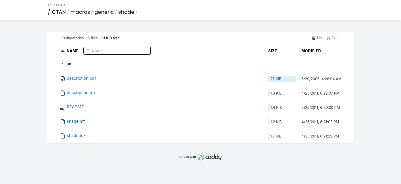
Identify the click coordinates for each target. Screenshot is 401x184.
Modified (311, 51)
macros (80, 12)
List (317, 38)
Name (73, 50)
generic (104, 12)
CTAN (59, 12)
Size (272, 51)
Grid (332, 38)
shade (126, 12)
